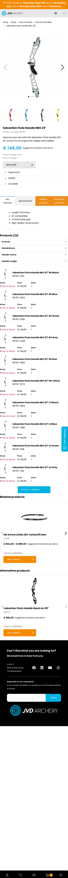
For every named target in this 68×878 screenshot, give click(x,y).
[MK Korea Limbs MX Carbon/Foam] (34, 533)
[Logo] (11, 13)
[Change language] (56, 13)
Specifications (25, 201)
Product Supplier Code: (12, 155)
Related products (43, 201)
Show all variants (30, 489)
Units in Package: (10, 158)
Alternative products (59, 201)
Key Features (7, 201)
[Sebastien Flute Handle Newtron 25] (34, 607)
